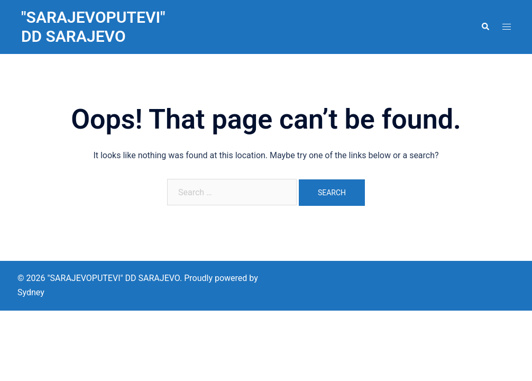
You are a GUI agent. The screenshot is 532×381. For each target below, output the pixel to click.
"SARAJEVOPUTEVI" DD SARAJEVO (93, 27)
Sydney (30, 292)
